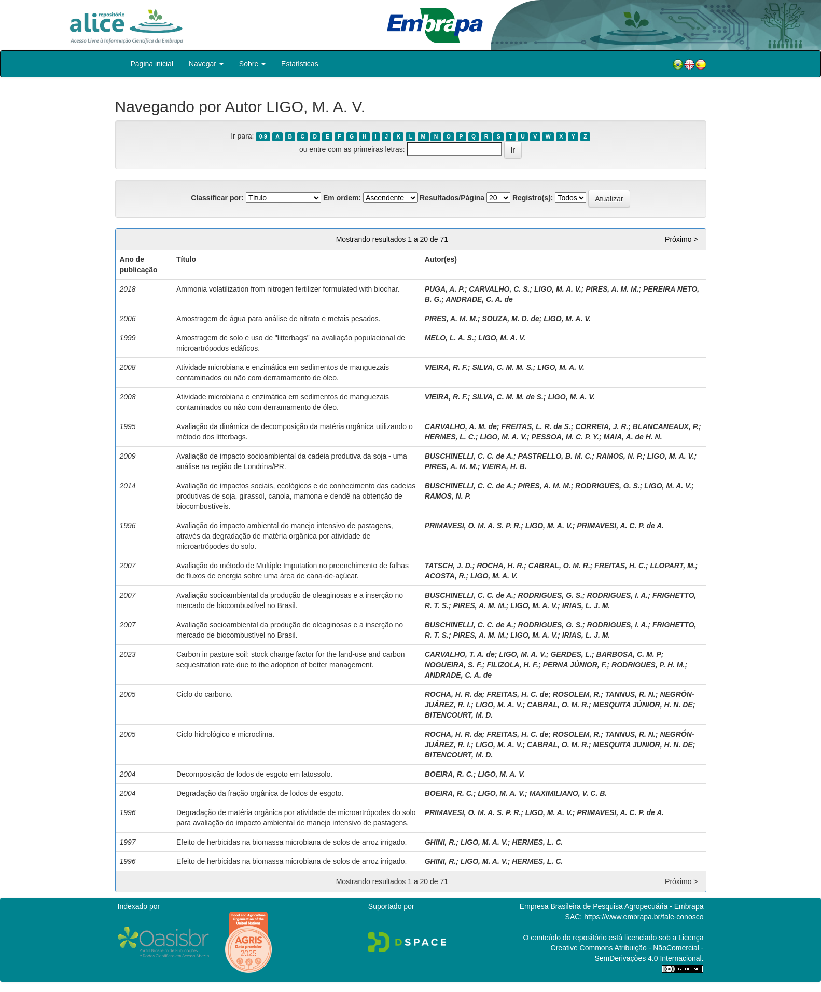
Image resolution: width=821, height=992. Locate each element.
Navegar (206, 64)
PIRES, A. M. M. (612, 289)
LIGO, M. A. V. (557, 289)
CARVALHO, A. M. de (461, 426)
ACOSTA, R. (445, 576)
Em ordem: (342, 198)
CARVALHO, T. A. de (460, 654)
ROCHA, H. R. (500, 565)
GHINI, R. (440, 842)
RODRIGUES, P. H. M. (648, 664)
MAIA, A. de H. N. (633, 437)
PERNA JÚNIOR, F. (575, 664)
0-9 (263, 136)
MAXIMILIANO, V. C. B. (568, 793)
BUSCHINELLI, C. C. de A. (469, 456)
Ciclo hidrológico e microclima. (225, 734)
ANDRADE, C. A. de (479, 299)
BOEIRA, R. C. (449, 774)
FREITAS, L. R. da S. (535, 426)
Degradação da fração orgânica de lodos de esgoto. (259, 793)
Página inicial (152, 64)
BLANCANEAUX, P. (666, 426)
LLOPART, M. (672, 565)
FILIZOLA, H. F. (512, 664)
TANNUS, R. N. (630, 694)
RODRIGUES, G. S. (607, 485)
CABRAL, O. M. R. (559, 565)
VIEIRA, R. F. (446, 367)
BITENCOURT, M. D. (459, 715)
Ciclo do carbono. (204, 694)
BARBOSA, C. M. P (628, 654)
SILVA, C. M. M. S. (502, 367)
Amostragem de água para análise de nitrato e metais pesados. (278, 318)
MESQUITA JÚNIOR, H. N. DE (643, 704)
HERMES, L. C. (450, 437)
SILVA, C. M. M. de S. (507, 397)
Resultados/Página (452, 198)
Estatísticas (299, 64)
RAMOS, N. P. (619, 456)
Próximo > (681, 239)
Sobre (252, 64)
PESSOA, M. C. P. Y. (565, 437)
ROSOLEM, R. (577, 694)
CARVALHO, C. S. (499, 289)
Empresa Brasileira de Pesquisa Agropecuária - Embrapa (612, 906)
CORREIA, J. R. (601, 426)
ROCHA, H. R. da (453, 694)
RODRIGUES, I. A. (617, 595)
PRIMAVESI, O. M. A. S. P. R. (473, 525)
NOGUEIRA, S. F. (453, 664)
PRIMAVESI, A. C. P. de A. (620, 525)
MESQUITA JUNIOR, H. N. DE (643, 744)
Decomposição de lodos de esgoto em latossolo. (254, 774)
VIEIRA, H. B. (504, 466)
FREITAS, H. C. (620, 565)
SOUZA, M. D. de (510, 318)
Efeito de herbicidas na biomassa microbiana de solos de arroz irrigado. (291, 842)
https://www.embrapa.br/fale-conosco (643, 917)
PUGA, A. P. (445, 289)
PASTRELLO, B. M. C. (555, 456)
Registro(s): (532, 198)
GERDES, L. (571, 654)
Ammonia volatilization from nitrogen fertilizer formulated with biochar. (287, 289)
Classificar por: (217, 198)
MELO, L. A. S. (449, 338)
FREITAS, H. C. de (517, 694)
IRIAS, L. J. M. (586, 605)
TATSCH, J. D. (448, 565)
